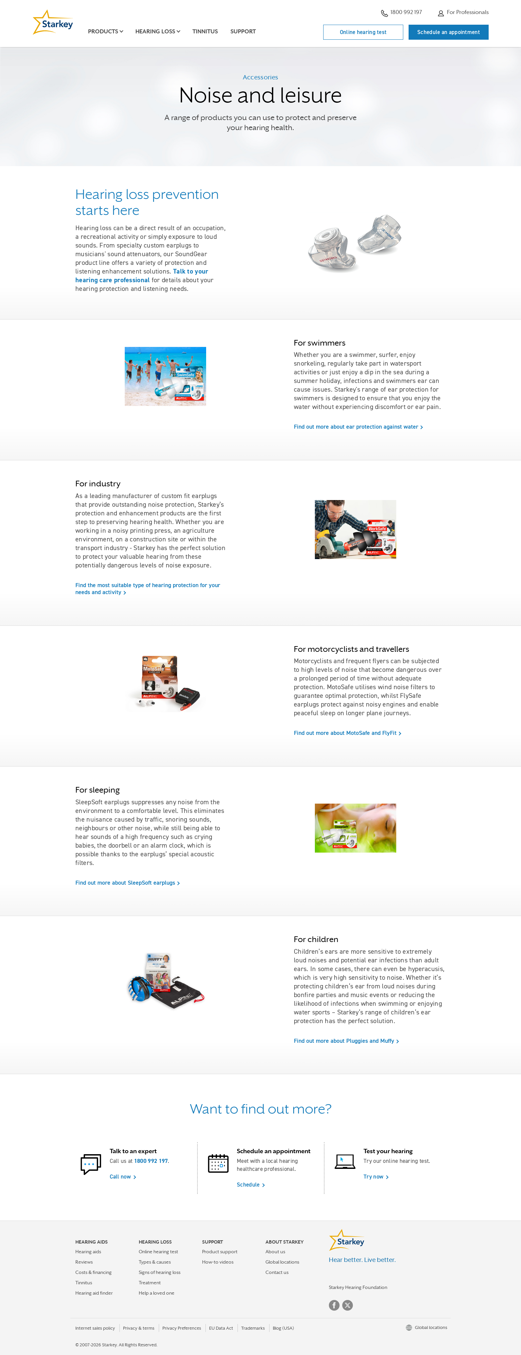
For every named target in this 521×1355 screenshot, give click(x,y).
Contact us (277, 1272)
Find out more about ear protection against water (356, 426)
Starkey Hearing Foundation (358, 1287)
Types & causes (155, 1262)
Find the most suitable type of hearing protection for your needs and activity (147, 588)
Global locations (282, 1262)
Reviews (84, 1262)
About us (275, 1251)
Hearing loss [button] (155, 31)
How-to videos (217, 1262)
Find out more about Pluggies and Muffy (344, 1040)
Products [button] (103, 31)
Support (243, 31)
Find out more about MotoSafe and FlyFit (345, 733)
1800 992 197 (401, 13)
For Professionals (463, 13)
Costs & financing (93, 1272)
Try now (373, 1176)
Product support (219, 1251)
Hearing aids (88, 1251)
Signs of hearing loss (159, 1272)
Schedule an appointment (448, 32)
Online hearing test (363, 32)
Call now (120, 1176)
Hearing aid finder (94, 1293)
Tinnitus (205, 31)
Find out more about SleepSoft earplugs (125, 882)
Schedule (248, 1184)
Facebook (334, 1305)
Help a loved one (156, 1293)
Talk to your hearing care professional (141, 275)
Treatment (150, 1282)
